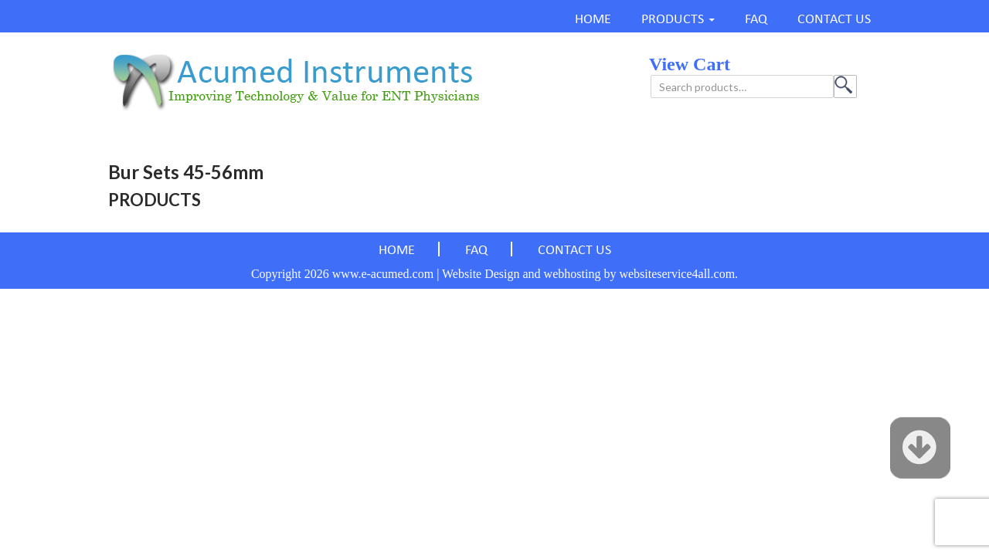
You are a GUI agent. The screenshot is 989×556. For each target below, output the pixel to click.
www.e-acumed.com (382, 273)
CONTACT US (834, 19)
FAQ (756, 19)
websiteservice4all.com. (678, 273)
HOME (593, 19)
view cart (689, 64)
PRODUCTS (672, 19)
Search (845, 86)
